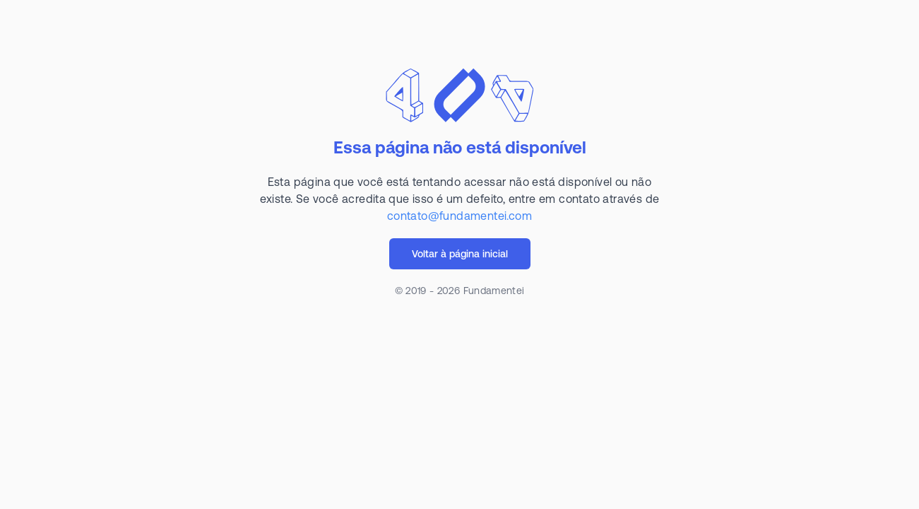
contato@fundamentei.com (459, 215)
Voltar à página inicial (460, 253)
